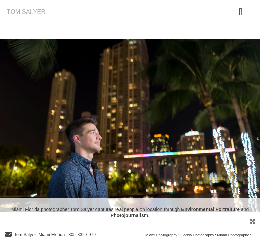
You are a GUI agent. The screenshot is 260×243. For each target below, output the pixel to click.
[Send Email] (8, 235)
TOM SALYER (26, 11)
